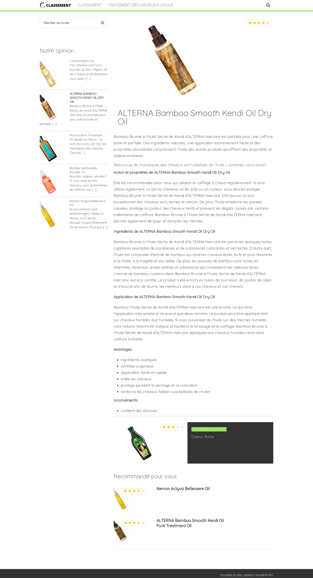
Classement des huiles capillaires (237, 575)
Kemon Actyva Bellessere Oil (183, 488)
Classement (90, 5)
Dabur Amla (202, 436)
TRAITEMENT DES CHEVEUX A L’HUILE (140, 5)
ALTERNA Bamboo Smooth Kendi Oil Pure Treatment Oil (190, 523)
